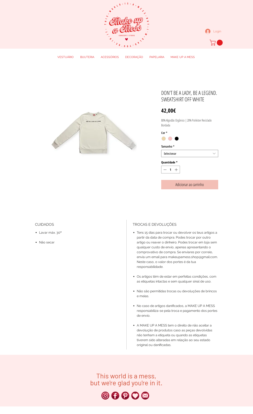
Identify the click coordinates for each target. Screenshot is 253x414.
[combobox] (189, 153)
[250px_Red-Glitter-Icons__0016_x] (145, 396)
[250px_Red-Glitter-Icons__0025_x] (115, 396)
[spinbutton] (170, 169)
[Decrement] (164, 169)
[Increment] (176, 169)
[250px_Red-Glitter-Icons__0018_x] (125, 396)
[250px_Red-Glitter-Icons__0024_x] (105, 396)
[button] (217, 43)
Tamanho (167, 146)
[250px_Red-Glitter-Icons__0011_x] (135, 396)
